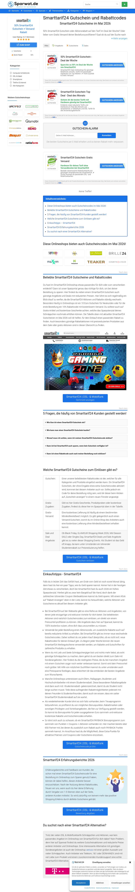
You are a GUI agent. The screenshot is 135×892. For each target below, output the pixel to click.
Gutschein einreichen (124, 4)
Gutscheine (26, 11)
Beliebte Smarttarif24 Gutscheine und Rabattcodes (71, 210)
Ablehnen (100, 883)
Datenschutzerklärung (103, 888)
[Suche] (117, 4)
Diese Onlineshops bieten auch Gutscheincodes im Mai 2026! (76, 206)
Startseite (14, 11)
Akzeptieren (81, 883)
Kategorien (73, 11)
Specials (40, 11)
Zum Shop (23, 45)
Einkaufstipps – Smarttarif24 (61, 223)
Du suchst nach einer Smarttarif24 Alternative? (69, 231)
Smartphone (17, 79)
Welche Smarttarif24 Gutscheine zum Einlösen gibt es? (73, 218)
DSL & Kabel (17, 76)
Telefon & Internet (19, 83)
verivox (89, 850)
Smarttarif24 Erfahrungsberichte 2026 (65, 227)
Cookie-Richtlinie (89, 888)
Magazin (87, 11)
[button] (130, 862)
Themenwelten (56, 11)
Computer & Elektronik (21, 73)
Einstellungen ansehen (120, 883)
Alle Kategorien (18, 86)
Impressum (115, 888)
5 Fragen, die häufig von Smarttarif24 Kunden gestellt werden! (76, 214)
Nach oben (123, 272)
